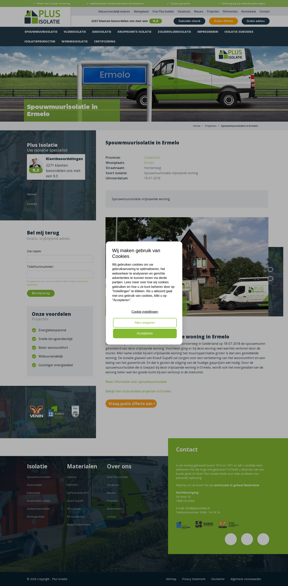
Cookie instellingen (144, 311)
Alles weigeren (144, 322)
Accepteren (145, 333)
